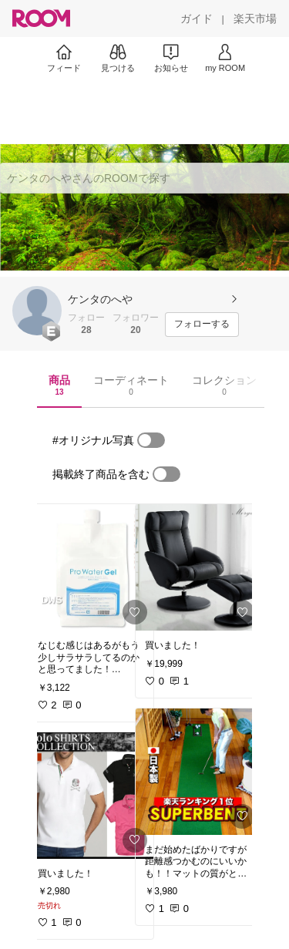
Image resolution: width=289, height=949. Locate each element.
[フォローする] (202, 324)
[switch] (151, 440)
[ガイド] (196, 18)
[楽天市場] (255, 18)
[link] (91, 567)
